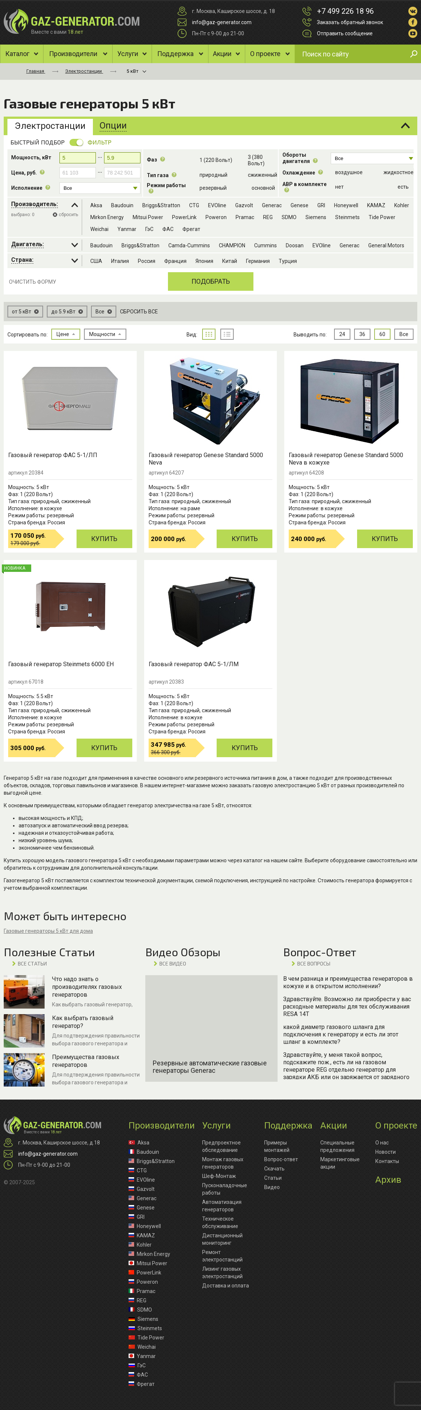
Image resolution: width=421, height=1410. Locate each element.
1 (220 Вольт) (216, 160)
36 (362, 334)
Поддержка (175, 54)
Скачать (274, 1169)
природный (213, 175)
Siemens (315, 217)
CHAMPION (232, 245)
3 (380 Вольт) (256, 160)
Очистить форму (32, 282)
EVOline (217, 205)
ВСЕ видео (172, 963)
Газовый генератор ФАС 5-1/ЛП (52, 455)
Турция (288, 261)
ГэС (149, 229)
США (96, 261)
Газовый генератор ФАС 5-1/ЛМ (194, 664)
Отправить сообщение (345, 33)
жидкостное (398, 172)
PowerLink (184, 217)
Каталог (17, 54)
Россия (146, 261)
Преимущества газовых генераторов (85, 1061)
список (227, 334)
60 (382, 334)
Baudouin (122, 205)
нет (339, 187)
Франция (175, 261)
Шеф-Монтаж (219, 1176)
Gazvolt (244, 205)
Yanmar (126, 229)
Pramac (245, 217)
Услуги (127, 54)
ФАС (168, 229)
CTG (194, 205)
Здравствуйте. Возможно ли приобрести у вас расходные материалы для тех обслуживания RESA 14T (347, 1006)
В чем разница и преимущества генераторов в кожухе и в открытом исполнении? (348, 982)
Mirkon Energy (107, 217)
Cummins (265, 245)
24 (342, 334)
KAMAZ (376, 205)
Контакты (387, 1161)
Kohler (401, 205)
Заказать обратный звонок (350, 22)
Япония (204, 261)
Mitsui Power (148, 217)
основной (263, 188)
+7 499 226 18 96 (345, 11)
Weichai (99, 229)
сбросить (68, 214)
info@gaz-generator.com (222, 22)
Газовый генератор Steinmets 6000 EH (61, 664)
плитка (209, 334)
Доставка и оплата (225, 1286)
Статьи (273, 1178)
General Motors (386, 245)
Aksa (96, 205)
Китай (229, 261)
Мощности (105, 334)
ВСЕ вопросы (313, 963)
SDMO (289, 217)
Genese (299, 205)
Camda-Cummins (189, 245)
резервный (213, 188)
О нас (382, 1143)
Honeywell (346, 205)
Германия (258, 261)
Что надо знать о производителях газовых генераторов (87, 987)
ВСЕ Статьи (32, 963)
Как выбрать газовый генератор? (82, 1022)
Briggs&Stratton (161, 205)
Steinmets (347, 217)
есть (403, 187)
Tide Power (382, 217)
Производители (73, 54)
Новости (385, 1152)
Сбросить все (139, 312)
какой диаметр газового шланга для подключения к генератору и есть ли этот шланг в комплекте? (340, 1034)
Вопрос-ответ (281, 1159)
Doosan (295, 245)
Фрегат (191, 229)
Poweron (216, 217)
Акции (222, 54)
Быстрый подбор (37, 142)
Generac (272, 205)
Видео (272, 1187)
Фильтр (99, 142)
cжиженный (262, 175)
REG (268, 217)
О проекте (265, 54)
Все (403, 334)
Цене (65, 334)
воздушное (349, 172)
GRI (321, 205)
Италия (120, 261)
